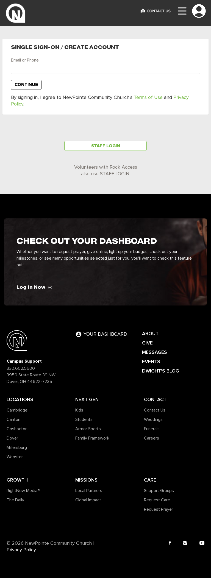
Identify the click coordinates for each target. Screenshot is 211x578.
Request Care (157, 500)
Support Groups (159, 490)
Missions (86, 480)
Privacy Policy (21, 550)
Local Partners (88, 490)
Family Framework (92, 438)
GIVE (147, 343)
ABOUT (150, 333)
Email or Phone (25, 60)
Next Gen (87, 399)
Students (84, 419)
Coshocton (17, 429)
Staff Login (105, 146)
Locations (20, 399)
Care (150, 480)
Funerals (152, 429)
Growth (17, 480)
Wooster (15, 457)
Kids (79, 410)
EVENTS (151, 362)
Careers (151, 438)
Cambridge (17, 410)
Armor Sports (88, 429)
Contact (155, 399)
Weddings (153, 419)
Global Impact (88, 500)
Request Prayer (158, 509)
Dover (12, 438)
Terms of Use (148, 97)
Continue (26, 84)
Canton (13, 419)
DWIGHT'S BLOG (160, 371)
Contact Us (154, 410)
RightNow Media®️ (23, 490)
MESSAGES (154, 352)
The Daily (15, 500)
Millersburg (17, 447)
